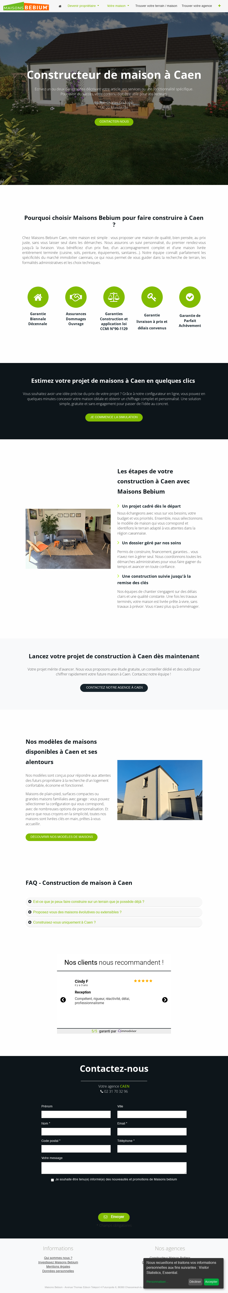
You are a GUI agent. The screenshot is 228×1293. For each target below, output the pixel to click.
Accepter (211, 1281)
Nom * (45, 1123)
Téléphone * (125, 1141)
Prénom (47, 1106)
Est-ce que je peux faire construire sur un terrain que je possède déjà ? (88, 902)
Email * (122, 1123)
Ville (120, 1106)
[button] (219, 6)
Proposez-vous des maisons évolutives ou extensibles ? (77, 912)
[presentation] (114, 1194)
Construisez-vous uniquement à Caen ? (64, 922)
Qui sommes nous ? (58, 1258)
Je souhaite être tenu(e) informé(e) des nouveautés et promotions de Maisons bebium (116, 1179)
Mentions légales (58, 1266)
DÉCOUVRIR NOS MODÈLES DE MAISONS (62, 837)
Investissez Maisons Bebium (58, 1262)
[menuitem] (60, 6)
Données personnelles (58, 1271)
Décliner (195, 1281)
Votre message (52, 1158)
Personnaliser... (157, 1281)
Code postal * (50, 1141)
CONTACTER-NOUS (114, 121)
